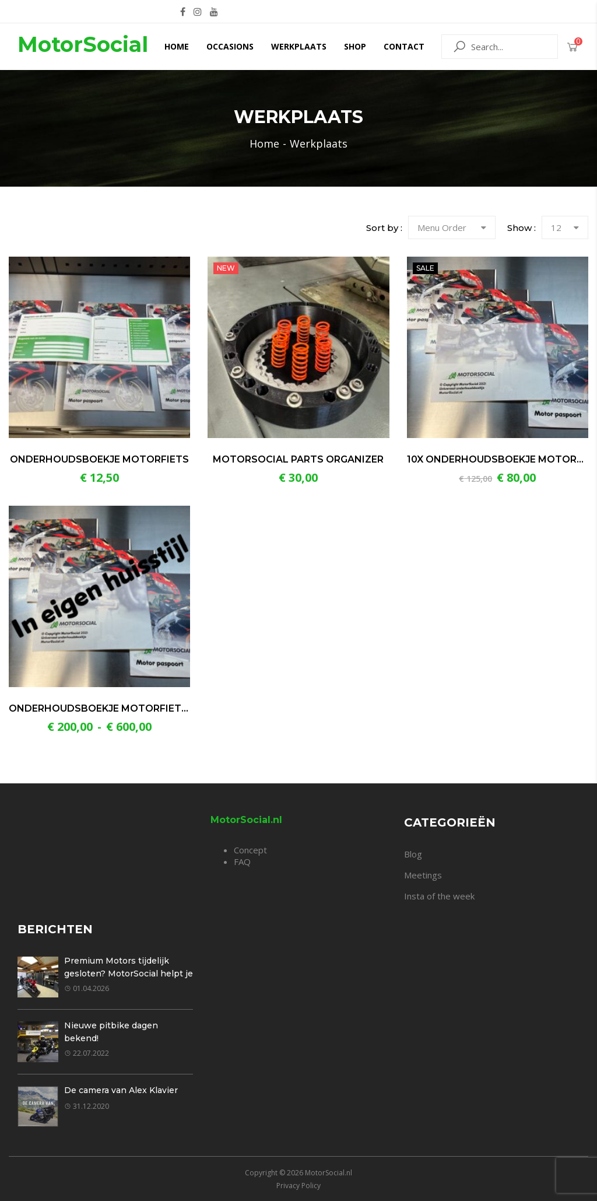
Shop (355, 46)
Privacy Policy (298, 1186)
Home (176, 46)
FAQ (242, 861)
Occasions (230, 46)
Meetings (423, 875)
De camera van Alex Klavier (121, 1090)
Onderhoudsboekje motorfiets (99, 459)
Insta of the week (439, 896)
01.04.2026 (86, 988)
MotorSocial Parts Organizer (298, 459)
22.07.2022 (86, 1053)
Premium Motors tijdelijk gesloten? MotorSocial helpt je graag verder (128, 973)
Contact (404, 46)
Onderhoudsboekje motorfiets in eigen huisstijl (147, 708)
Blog (413, 854)
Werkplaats (298, 46)
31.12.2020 (86, 1106)
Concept (250, 850)
